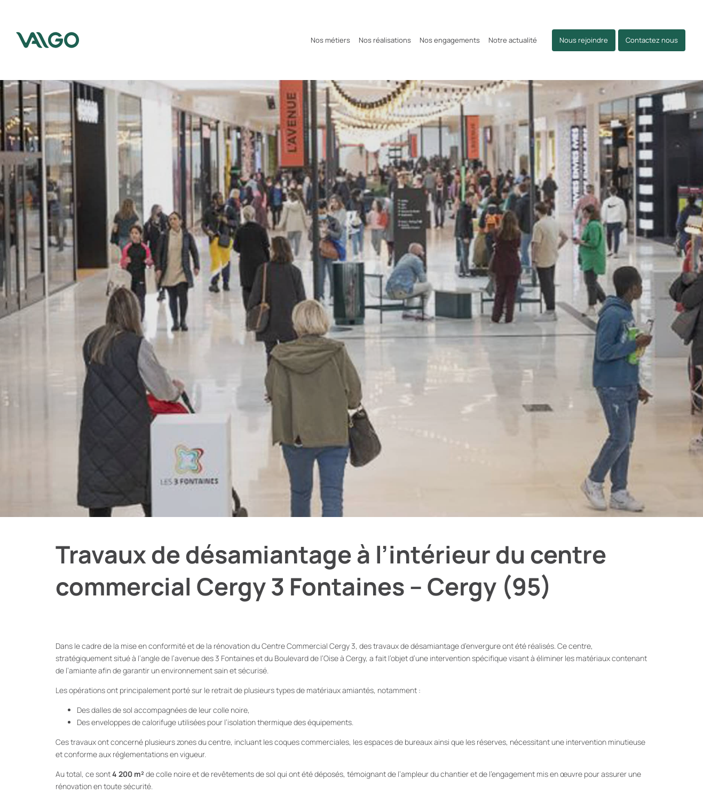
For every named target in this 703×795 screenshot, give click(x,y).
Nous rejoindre (583, 40)
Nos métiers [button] (330, 40)
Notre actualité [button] (512, 40)
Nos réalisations (385, 40)
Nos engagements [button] (450, 40)
